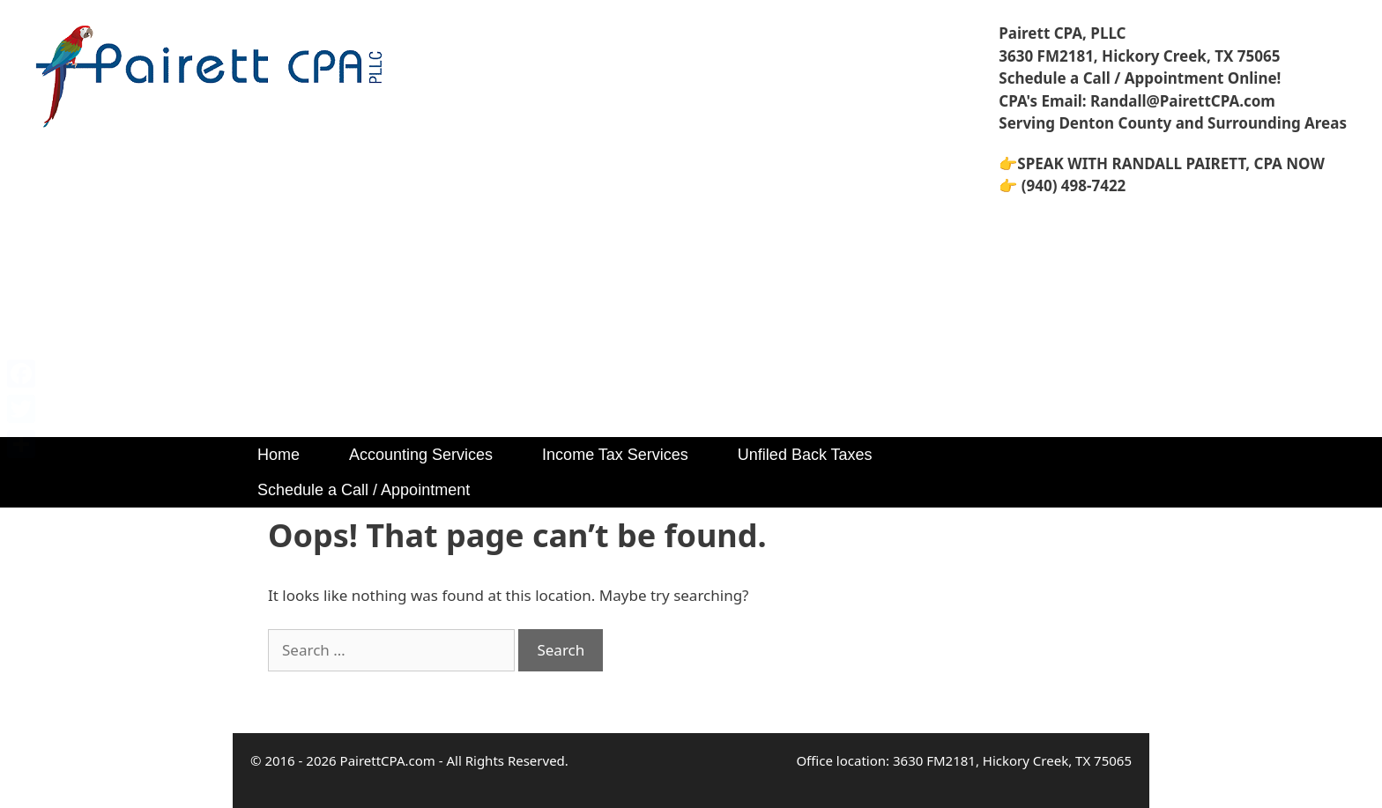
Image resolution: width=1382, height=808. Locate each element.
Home (278, 454)
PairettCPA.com (387, 760)
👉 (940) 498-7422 (1062, 185)
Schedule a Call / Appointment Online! (1140, 78)
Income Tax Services (615, 454)
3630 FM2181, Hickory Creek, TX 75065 (1139, 56)
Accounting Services (421, 454)
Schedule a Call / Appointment (363, 490)
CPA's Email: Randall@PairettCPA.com (1137, 101)
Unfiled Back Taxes (805, 454)
